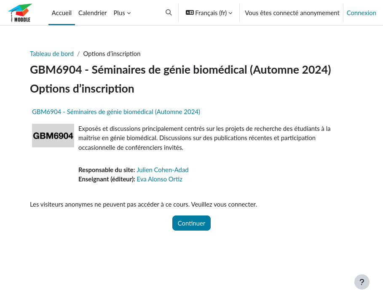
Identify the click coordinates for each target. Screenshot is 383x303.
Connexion (361, 12)
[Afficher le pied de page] (362, 282)
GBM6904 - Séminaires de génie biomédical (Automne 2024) (116, 111)
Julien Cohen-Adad (162, 169)
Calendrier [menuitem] (92, 12)
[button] (169, 12)
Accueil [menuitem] (62, 12)
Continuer (191, 223)
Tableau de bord (52, 53)
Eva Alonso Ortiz (159, 179)
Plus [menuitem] (119, 12)
